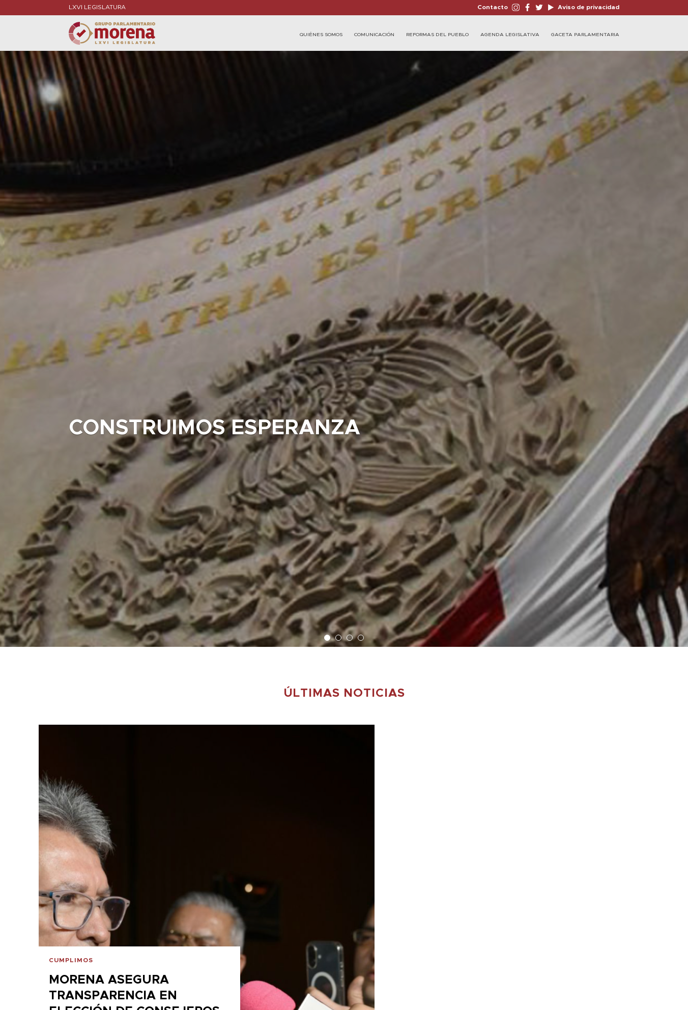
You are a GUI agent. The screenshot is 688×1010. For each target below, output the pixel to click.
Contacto (492, 7)
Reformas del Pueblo (437, 34)
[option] (344, 344)
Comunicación (374, 34)
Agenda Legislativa (509, 34)
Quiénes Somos (321, 34)
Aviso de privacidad (587, 7)
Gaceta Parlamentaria (585, 34)
